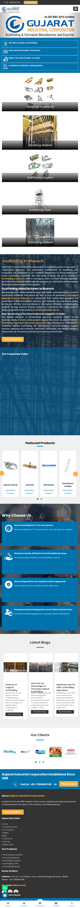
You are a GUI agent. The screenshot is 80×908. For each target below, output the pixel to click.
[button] (6, 25)
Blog (4, 836)
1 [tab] (37, 499)
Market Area (7, 844)
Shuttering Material (10, 857)
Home (5, 824)
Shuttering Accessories (12, 855)
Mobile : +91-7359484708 (13, 879)
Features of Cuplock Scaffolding (11, 687)
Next (75, 474)
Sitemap (6, 841)
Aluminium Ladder (68, 485)
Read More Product (10, 491)
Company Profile (9, 827)
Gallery (5, 833)
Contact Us (7, 838)
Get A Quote (69, 783)
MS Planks (49, 484)
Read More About (13, 339)
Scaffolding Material (11, 866)
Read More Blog (14, 714)
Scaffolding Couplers (11, 860)
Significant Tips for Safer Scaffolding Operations (65, 687)
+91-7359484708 (12, 2)
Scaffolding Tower (10, 863)
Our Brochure (31, 2)
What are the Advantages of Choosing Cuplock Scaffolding (40, 687)
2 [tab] (41, 499)
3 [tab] (43, 762)
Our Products (8, 830)
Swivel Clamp (11, 484)
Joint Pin (29, 484)
